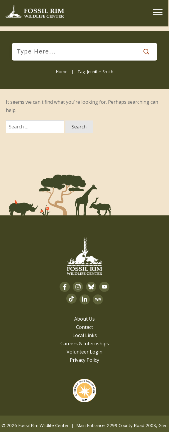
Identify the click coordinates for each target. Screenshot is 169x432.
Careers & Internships (84, 338)
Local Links (84, 330)
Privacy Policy (84, 355)
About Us (84, 314)
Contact (84, 322)
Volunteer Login (84, 347)
